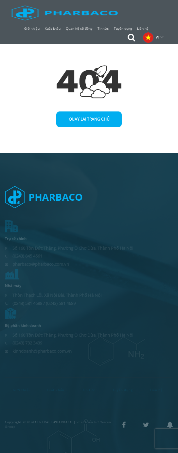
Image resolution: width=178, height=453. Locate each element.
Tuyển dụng (123, 28)
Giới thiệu (32, 28)
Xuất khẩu (53, 28)
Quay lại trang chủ (89, 119)
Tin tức (103, 28)
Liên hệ (143, 28)
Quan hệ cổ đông (79, 28)
